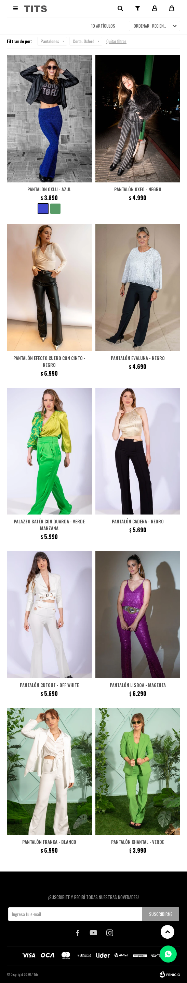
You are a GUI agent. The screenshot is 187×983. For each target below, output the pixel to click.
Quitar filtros (116, 41)
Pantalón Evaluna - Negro (138, 358)
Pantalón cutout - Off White (49, 685)
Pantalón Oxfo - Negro (137, 189)
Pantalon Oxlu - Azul (49, 189)
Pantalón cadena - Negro (138, 521)
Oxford (83, 41)
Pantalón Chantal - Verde (137, 841)
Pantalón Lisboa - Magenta (138, 685)
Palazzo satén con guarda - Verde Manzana (49, 525)
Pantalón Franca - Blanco (49, 841)
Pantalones (50, 41)
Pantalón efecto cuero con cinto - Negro (49, 361)
